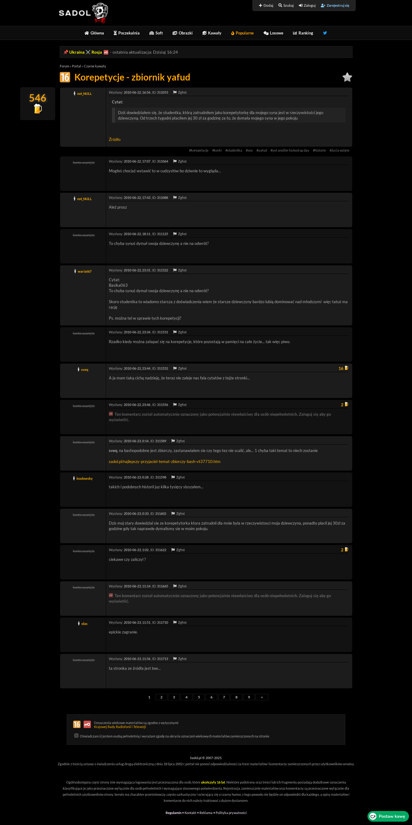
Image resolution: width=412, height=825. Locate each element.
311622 (160, 550)
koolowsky (85, 478)
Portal (76, 66)
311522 (162, 270)
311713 (162, 659)
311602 (160, 513)
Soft (156, 32)
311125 (162, 234)
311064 (162, 161)
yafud (262, 150)
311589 (160, 441)
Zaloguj (307, 5)
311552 (162, 368)
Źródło (114, 139)
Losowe (273, 32)
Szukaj (286, 5)
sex (250, 150)
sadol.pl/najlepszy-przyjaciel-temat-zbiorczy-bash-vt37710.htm (164, 461)
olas (84, 624)
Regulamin (173, 813)
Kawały (211, 32)
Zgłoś (180, 92)
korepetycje (200, 150)
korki (218, 150)
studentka (234, 150)
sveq (84, 369)
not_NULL (84, 93)
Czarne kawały (95, 66)
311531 (162, 332)
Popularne (242, 32)
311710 (162, 622)
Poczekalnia (127, 32)
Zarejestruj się (335, 5)
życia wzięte (340, 150)
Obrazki (183, 32)
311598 (160, 477)
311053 (162, 92)
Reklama (206, 813)
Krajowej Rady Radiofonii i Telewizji (120, 727)
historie (320, 150)
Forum (64, 66)
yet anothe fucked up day (290, 150)
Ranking (303, 32)
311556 (162, 405)
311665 (162, 586)
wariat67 (84, 271)
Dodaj (266, 5)
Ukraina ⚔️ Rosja (85, 52)
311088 (162, 197)
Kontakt (190, 813)
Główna (94, 32)
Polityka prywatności (231, 813)
